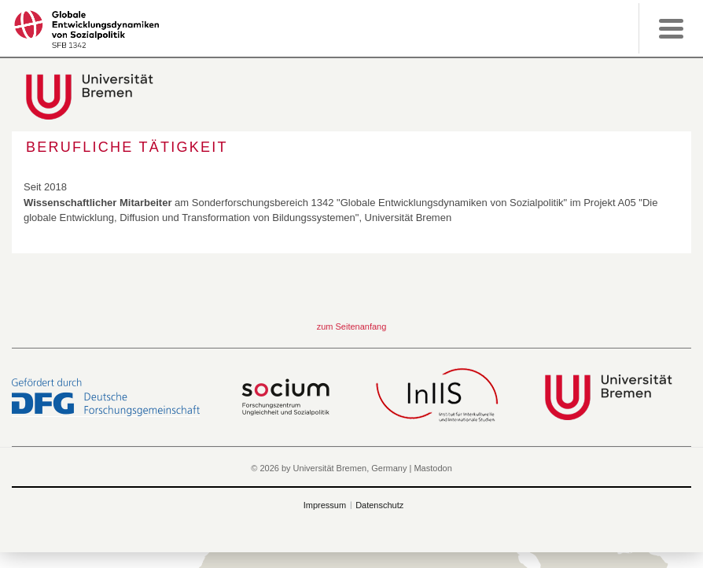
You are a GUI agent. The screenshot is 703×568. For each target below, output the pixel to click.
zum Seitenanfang (352, 326)
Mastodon (432, 468)
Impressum (325, 505)
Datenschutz (379, 505)
